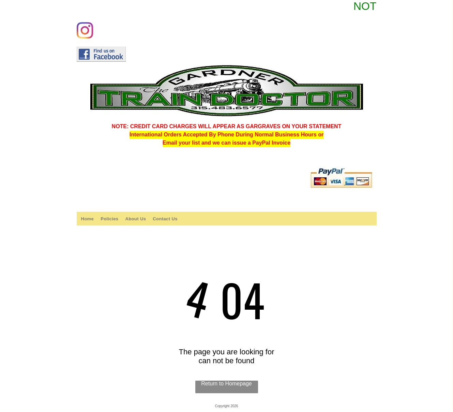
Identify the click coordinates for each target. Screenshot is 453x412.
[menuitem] (87, 218)
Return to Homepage (226, 383)
